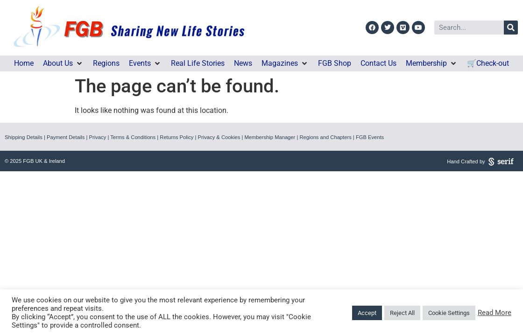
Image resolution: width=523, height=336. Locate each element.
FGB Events (370, 137)
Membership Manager (269, 137)
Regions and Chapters (325, 137)
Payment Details (66, 137)
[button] (63, 63)
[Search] (511, 28)
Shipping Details (23, 137)
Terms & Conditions (132, 137)
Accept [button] (367, 312)
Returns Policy (176, 137)
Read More (494, 312)
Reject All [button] (402, 312)
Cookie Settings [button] (449, 312)
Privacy (97, 137)
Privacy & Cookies (219, 137)
